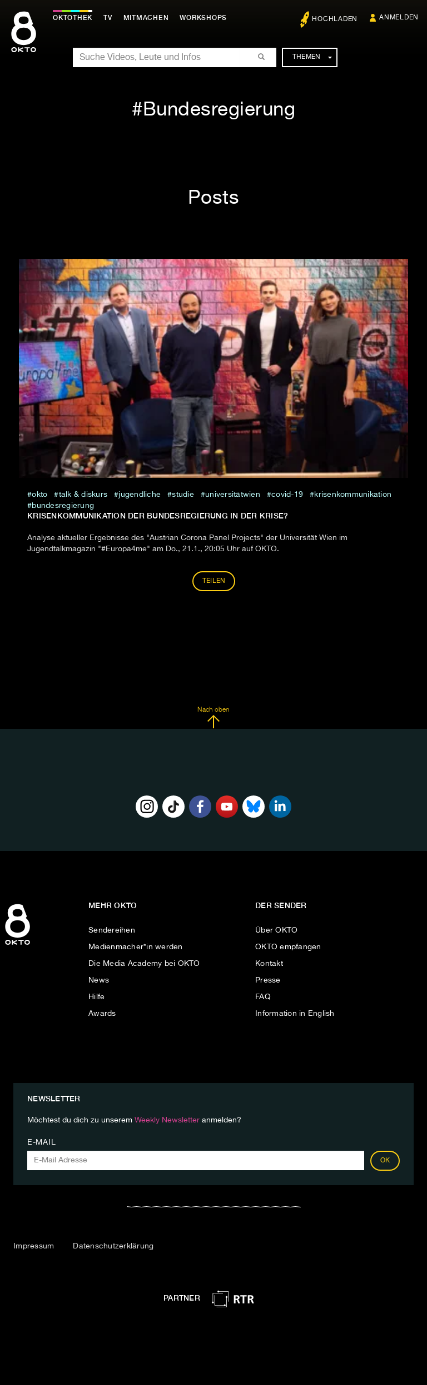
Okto (39, 494)
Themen (312, 57)
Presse (268, 980)
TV (107, 18)
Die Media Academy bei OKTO (144, 964)
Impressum (33, 1246)
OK (385, 1160)
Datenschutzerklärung (113, 1246)
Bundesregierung (63, 506)
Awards (102, 1014)
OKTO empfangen (288, 947)
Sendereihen (111, 930)
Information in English (295, 1014)
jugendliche (139, 494)
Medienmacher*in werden (135, 947)
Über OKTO (276, 930)
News (98, 980)
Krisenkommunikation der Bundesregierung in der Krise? (157, 515)
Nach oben (213, 718)
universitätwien (232, 494)
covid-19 (287, 494)
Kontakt (269, 964)
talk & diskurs (83, 494)
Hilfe (96, 997)
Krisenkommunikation (352, 494)
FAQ (263, 997)
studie (183, 494)
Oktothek (72, 18)
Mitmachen (146, 18)
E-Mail (41, 1142)
